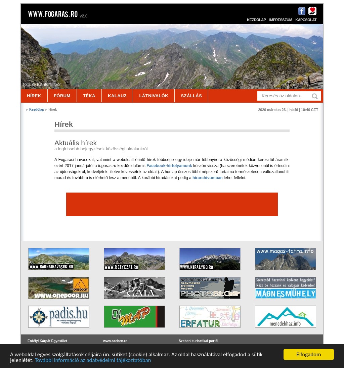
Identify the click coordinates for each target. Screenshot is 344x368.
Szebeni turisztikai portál (198, 341)
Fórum (62, 95)
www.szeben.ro (115, 341)
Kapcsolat (305, 20)
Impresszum (280, 20)
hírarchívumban (207, 177)
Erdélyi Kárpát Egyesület (47, 341)
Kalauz (117, 95)
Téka (89, 95)
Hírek (34, 95)
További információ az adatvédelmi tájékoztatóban (93, 361)
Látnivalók (153, 95)
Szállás (191, 95)
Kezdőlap (256, 20)
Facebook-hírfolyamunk (169, 165)
